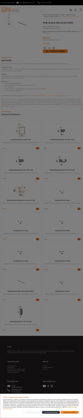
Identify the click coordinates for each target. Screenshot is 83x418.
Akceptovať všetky (70, 412)
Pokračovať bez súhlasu (32, 412)
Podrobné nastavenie (51, 412)
